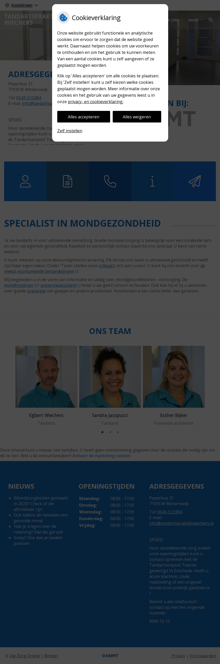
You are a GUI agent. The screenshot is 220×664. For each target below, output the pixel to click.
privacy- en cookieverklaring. (95, 101)
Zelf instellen (69, 131)
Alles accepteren (83, 117)
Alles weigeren (137, 117)
